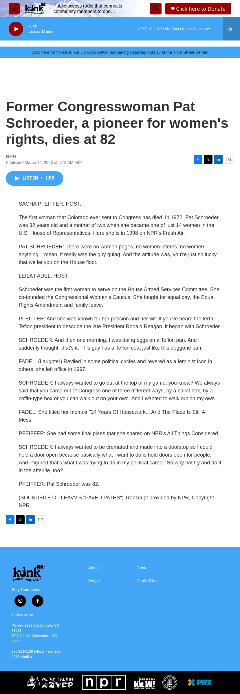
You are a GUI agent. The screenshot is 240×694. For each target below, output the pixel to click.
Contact (144, 568)
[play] (16, 29)
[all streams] (231, 28)
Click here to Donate (201, 9)
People (94, 581)
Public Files (147, 581)
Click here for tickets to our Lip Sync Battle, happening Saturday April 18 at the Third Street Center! (119, 52)
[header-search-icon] (156, 8)
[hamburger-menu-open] (14, 8)
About (93, 568)
